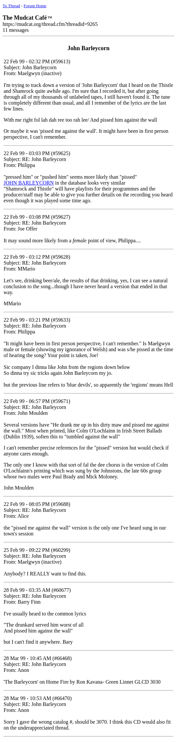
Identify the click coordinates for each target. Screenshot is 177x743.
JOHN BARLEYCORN (29, 183)
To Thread (11, 5)
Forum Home (35, 5)
